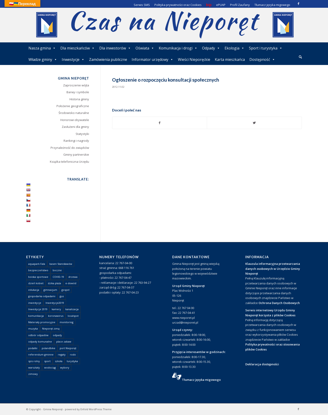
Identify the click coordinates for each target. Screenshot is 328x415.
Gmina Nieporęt (53, 409)
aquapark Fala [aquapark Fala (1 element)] (36, 263)
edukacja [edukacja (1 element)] (33, 289)
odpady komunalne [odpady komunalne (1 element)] (40, 341)
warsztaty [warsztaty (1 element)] (34, 367)
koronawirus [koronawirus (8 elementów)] (55, 315)
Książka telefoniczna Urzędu (69, 162)
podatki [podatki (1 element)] (32, 348)
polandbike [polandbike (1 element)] (48, 348)
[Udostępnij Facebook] (159, 123)
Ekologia (234, 48)
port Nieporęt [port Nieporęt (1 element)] (68, 348)
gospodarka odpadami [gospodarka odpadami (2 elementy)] (41, 296)
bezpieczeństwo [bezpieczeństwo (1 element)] (38, 270)
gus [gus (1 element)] (62, 296)
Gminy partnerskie (76, 154)
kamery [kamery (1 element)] (56, 309)
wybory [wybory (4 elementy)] (64, 367)
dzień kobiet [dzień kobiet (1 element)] (36, 283)
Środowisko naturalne (74, 113)
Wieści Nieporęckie (194, 59)
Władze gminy (42, 59)
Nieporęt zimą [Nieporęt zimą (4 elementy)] (50, 328)
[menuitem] (300, 57)
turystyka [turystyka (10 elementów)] (72, 361)
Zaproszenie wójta (76, 85)
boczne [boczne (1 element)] (57, 270)
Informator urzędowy (152, 59)
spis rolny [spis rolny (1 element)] (34, 361)
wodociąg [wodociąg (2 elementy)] (50, 367)
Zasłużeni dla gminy (75, 127)
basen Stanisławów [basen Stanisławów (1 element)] (60, 263)
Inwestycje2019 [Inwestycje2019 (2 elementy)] (55, 302)
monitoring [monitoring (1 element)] (66, 322)
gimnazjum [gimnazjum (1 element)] (50, 289)
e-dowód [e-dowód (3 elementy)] (70, 283)
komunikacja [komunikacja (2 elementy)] (36, 315)
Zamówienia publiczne (108, 59)
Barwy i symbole (78, 92)
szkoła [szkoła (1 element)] (58, 361)
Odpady (211, 48)
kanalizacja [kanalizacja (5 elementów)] (72, 309)
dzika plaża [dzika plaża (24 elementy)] (54, 283)
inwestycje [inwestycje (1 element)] (34, 302)
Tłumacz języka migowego (201, 380)
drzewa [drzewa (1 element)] (72, 276)
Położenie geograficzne (72, 106)
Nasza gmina (42, 48)
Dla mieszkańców (77, 48)
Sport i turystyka (265, 48)
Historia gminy (79, 99)
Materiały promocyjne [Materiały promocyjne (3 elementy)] (41, 322)
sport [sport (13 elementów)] (47, 361)
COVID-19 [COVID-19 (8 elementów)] (58, 276)
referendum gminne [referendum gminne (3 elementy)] (41, 354)
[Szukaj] (300, 56)
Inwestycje (73, 59)
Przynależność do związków (70, 148)
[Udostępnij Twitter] (254, 123)
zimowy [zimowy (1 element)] (33, 374)
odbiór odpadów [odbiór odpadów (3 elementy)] (38, 335)
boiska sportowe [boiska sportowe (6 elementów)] (38, 276)
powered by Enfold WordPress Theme (88, 409)
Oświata (145, 48)
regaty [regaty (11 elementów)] (62, 354)
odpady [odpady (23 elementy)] (57, 335)
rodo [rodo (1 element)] (73, 354)
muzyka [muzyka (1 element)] (33, 328)
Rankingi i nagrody (76, 141)
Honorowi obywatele (74, 120)
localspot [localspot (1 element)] (73, 315)
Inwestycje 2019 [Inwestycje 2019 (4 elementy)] (37, 309)
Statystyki (82, 134)
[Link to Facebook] (298, 3)
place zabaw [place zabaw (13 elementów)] (63, 341)
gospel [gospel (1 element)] (65, 289)
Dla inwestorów (115, 48)
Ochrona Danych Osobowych (279, 303)
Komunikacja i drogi (178, 48)
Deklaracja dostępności (262, 364)
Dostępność (262, 59)
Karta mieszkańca (230, 59)
